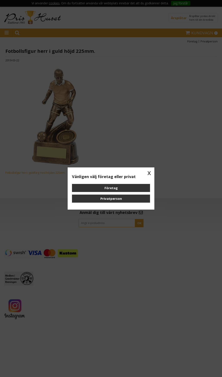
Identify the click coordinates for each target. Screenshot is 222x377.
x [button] (149, 173)
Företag (111, 188)
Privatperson (111, 198)
